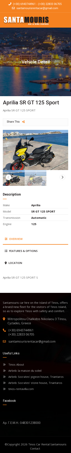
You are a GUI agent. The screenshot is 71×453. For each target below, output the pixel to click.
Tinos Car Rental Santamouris (47, 444)
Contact (35, 448)
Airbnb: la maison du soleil (22, 370)
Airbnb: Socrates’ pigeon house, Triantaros (33, 377)
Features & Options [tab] (21, 251)
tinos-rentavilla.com (18, 389)
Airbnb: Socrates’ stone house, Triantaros (32, 383)
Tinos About (13, 364)
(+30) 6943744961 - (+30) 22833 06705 (35, 4)
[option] (35, 150)
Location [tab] (13, 263)
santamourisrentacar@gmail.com (37, 8)
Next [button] (62, 177)
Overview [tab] (14, 239)
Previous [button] (8, 177)
